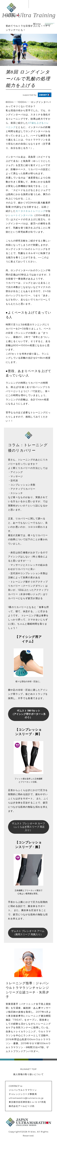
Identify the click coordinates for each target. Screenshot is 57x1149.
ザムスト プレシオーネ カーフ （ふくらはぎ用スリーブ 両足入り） (28, 827)
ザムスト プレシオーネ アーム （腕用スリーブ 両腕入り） (27, 933)
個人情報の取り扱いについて (28, 1074)
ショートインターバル (20, 215)
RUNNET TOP (28, 1069)
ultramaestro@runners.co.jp (26, 1098)
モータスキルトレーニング (30, 211)
